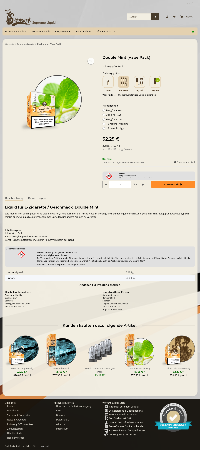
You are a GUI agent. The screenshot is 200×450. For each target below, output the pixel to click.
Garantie (60, 415)
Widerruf (61, 424)
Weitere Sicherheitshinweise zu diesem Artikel (136, 178)
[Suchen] (139, 16)
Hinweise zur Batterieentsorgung (73, 406)
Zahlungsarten (15, 428)
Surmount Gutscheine (19, 415)
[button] (167, 16)
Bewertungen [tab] (37, 198)
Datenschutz (62, 419)
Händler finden (15, 433)
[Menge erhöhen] (142, 184)
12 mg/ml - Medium (117, 123)
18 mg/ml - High (115, 128)
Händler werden (16, 437)
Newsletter (13, 410)
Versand (129, 149)
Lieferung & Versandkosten (21, 424)
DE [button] (188, 2)
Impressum (62, 428)
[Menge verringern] (106, 184)
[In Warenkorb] (7, 53)
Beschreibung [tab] (14, 198)
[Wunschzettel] (174, 16)
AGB (58, 410)
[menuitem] (15, 31)
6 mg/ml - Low (114, 119)
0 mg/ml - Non (114, 110)
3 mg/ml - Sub (114, 114)
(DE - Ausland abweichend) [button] (133, 162)
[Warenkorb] (186, 16)
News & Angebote (16, 419)
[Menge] (120, 184)
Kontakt (11, 406)
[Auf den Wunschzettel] (91, 61)
